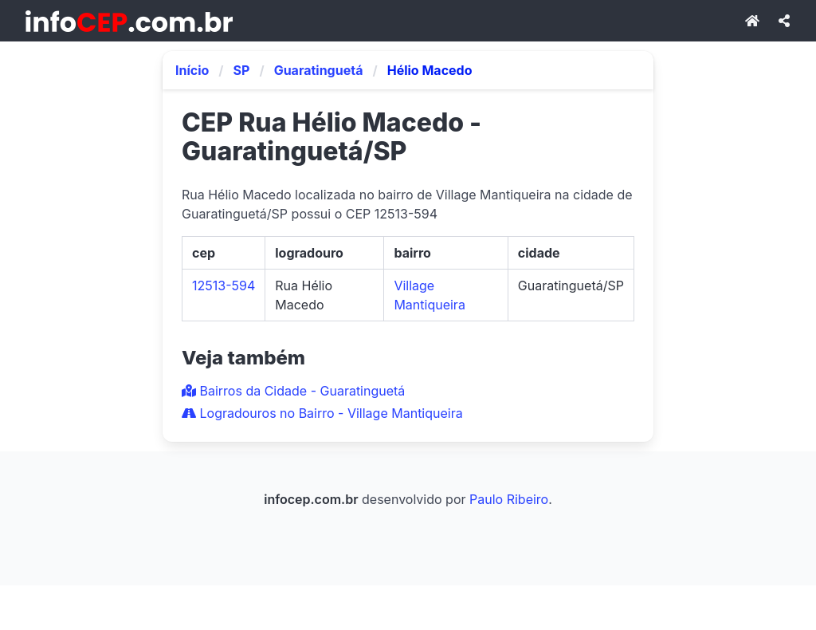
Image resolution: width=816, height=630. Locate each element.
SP (241, 70)
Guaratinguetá (318, 70)
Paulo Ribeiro (508, 499)
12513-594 (223, 285)
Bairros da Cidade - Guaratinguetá (293, 391)
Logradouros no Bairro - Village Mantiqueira (322, 413)
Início (192, 70)
